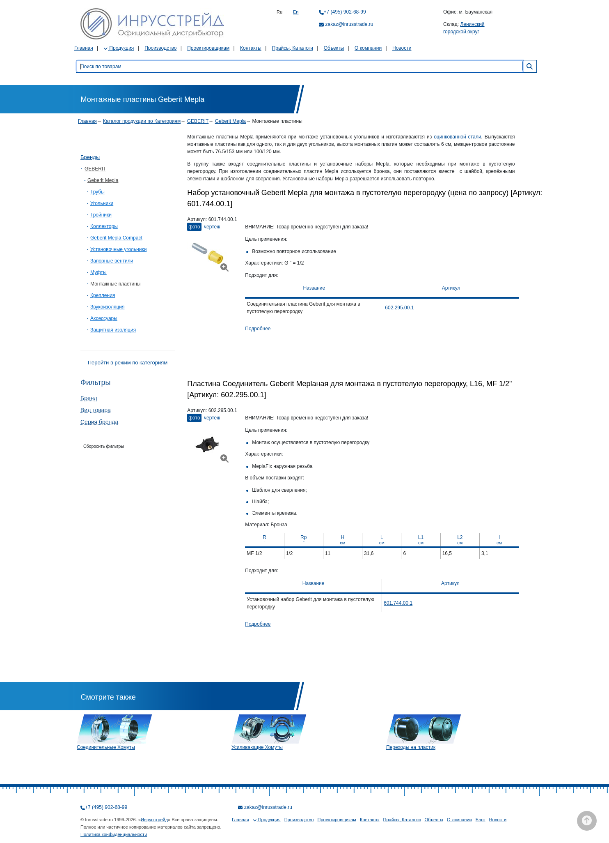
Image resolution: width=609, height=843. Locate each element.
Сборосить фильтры (103, 446)
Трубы (97, 192)
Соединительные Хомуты (106, 747)
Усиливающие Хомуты (257, 747)
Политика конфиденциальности (113, 834)
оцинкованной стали (457, 137)
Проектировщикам (208, 48)
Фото (194, 227)
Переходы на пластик (410, 747)
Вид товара (95, 410)
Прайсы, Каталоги (292, 48)
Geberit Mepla (230, 121)
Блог (480, 819)
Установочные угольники (118, 249)
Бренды (90, 157)
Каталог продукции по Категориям (142, 121)
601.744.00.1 (398, 603)
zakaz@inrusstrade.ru (349, 24)
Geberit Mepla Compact (116, 238)
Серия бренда (99, 422)
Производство (160, 48)
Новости (401, 48)
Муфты (98, 272)
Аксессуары (103, 318)
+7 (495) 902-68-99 (345, 12)
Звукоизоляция (107, 307)
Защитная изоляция (113, 330)
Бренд (88, 398)
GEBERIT (198, 121)
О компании (368, 48)
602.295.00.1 (399, 308)
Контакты (250, 48)
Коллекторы (104, 226)
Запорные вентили (111, 261)
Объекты (334, 48)
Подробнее (257, 329)
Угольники (101, 203)
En (295, 11)
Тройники (101, 215)
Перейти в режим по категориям (127, 362)
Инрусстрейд (154, 819)
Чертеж (212, 227)
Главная (83, 48)
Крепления (102, 295)
